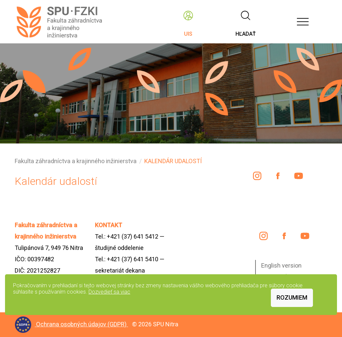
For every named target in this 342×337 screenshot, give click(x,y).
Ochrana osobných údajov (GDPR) (82, 324)
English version (281, 265)
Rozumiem (292, 297)
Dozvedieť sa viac (109, 292)
